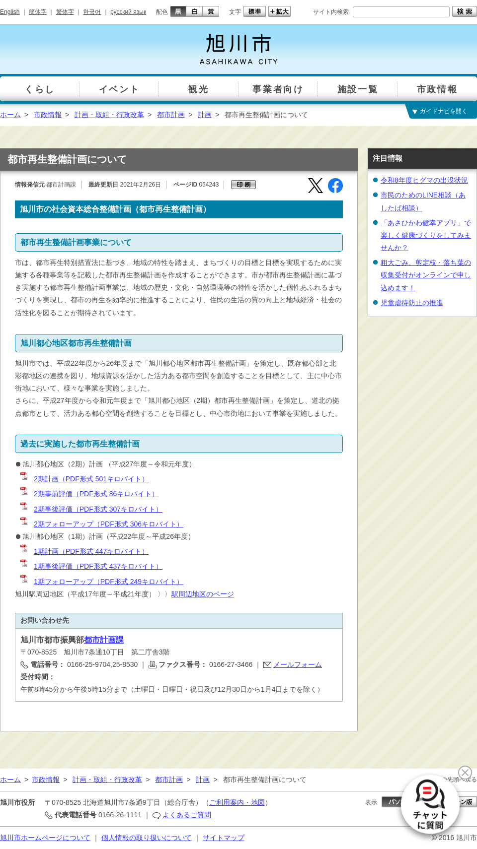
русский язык (128, 11)
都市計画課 (104, 640)
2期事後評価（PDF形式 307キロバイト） (90, 509)
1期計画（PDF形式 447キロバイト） (84, 551)
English (9, 11)
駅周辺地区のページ (202, 594)
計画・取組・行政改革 (109, 115)
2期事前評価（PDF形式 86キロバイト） (89, 494)
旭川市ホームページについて (45, 838)
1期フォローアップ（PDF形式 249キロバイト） (101, 582)
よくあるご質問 (186, 815)
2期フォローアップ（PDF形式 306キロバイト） (101, 524)
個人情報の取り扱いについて (146, 838)
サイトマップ (223, 838)
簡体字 (38, 11)
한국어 (92, 11)
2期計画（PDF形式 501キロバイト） (84, 479)
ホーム (10, 115)
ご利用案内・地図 (237, 802)
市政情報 (48, 115)
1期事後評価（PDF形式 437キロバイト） (90, 566)
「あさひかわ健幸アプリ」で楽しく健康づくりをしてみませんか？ (426, 235)
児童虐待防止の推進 (412, 303)
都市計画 (171, 115)
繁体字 (65, 11)
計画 (205, 115)
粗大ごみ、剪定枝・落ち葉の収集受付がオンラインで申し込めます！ (426, 275)
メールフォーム (297, 664)
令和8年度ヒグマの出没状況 (424, 180)
